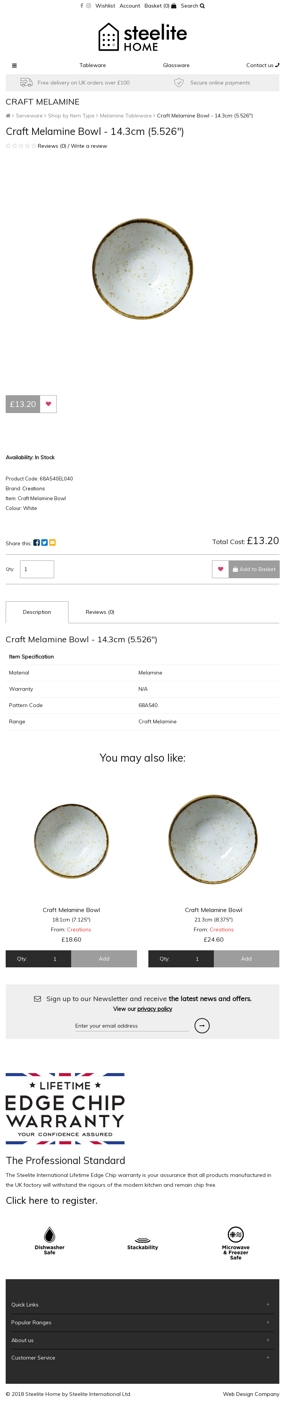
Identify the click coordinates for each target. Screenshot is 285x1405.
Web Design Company (251, 1394)
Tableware (92, 65)
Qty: (10, 569)
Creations (33, 488)
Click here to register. (52, 1200)
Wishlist (105, 5)
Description (37, 612)
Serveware (29, 115)
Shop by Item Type (71, 115)
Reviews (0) (100, 612)
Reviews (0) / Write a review (56, 145)
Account (130, 5)
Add (104, 958)
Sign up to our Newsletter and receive (142, 1003)
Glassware (176, 65)
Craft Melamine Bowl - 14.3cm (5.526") (205, 115)
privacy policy (154, 1009)
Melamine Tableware (126, 115)
